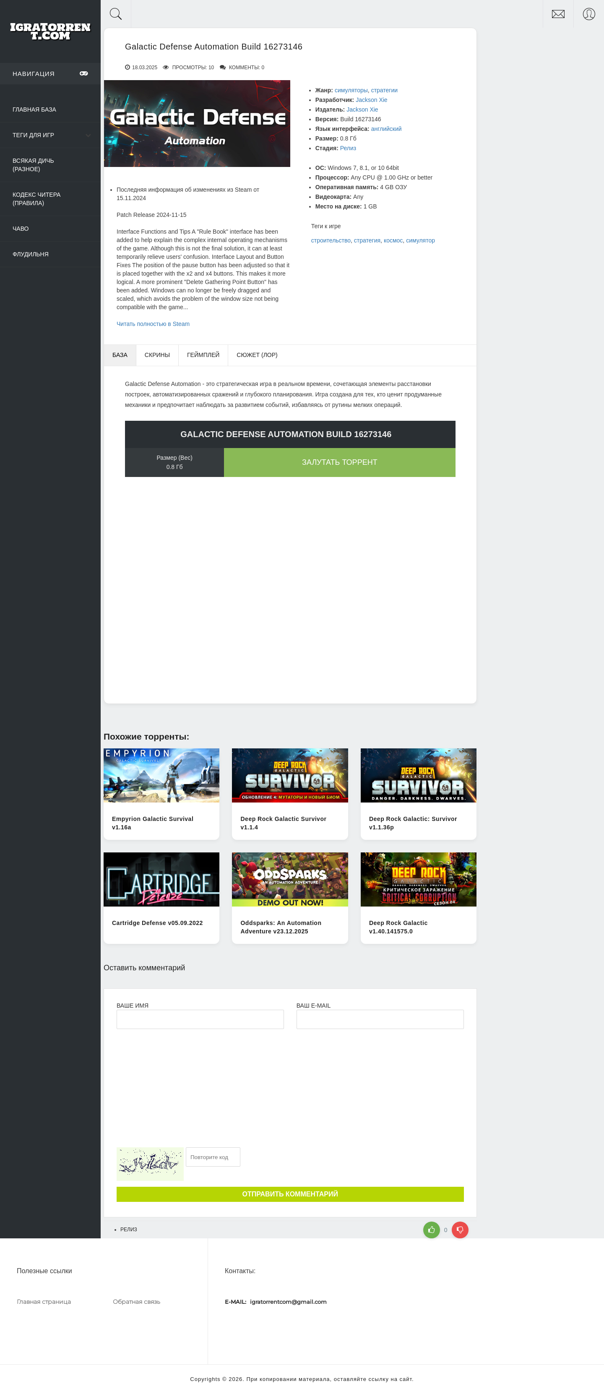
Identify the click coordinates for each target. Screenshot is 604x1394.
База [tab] (120, 355)
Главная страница (44, 1301)
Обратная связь (136, 1301)
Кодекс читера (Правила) (36, 198)
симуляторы (351, 90)
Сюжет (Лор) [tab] (257, 355)
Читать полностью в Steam (153, 323)
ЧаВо (21, 228)
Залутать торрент (340, 462)
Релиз (348, 148)
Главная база (34, 109)
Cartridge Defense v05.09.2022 (157, 923)
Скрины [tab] (157, 355)
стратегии (384, 90)
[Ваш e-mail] (380, 1019)
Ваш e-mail (314, 1005)
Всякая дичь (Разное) (33, 164)
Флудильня (31, 254)
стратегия (367, 240)
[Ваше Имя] (200, 1019)
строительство (331, 240)
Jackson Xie (371, 99)
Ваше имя (132, 1005)
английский (386, 128)
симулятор (420, 240)
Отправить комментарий (290, 1194)
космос (393, 240)
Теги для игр (33, 135)
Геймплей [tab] (203, 355)
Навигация (50, 73)
